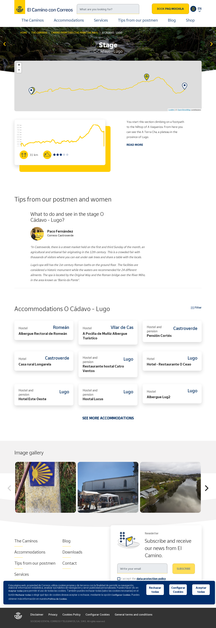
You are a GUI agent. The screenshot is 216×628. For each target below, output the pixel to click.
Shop (190, 20)
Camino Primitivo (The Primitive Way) (74, 32)
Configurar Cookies (98, 614)
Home (23, 32)
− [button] (19, 70)
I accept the (143, 578)
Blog (172, 20)
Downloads (72, 552)
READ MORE (135, 144)
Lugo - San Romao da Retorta (211, 44)
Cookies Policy (71, 614)
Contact (69, 563)
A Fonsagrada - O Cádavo (4, 44)
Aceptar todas (201, 589)
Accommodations (69, 20)
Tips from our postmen (138, 20)
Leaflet (171, 110)
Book (170, 8)
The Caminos (32, 20)
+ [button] (19, 65)
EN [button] (200, 8)
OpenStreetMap (184, 110)
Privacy (52, 614)
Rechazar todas (155, 589)
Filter (196, 307)
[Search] (108, 9)
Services (101, 20)
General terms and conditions (133, 614)
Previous (9, 488)
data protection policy (151, 578)
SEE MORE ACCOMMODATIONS (108, 418)
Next (206, 488)
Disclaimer (36, 614)
